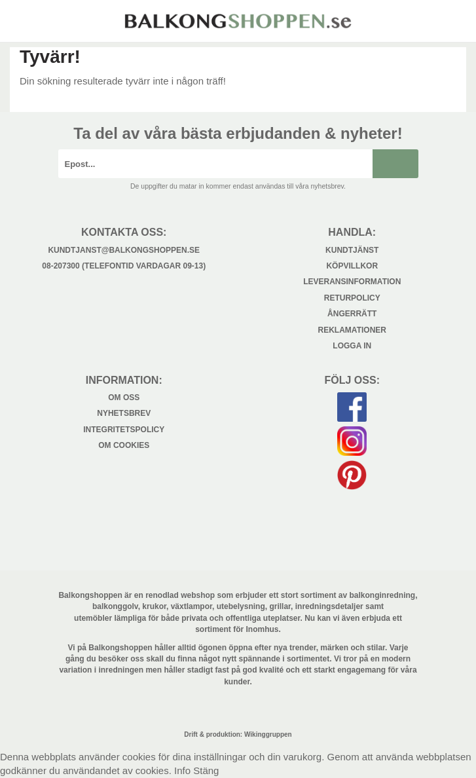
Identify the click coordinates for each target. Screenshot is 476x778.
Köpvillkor (352, 265)
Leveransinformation (352, 281)
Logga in (352, 345)
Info (182, 770)
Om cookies (123, 445)
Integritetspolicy (123, 429)
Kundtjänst (351, 250)
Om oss (123, 397)
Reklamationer (352, 330)
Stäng (206, 770)
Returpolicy (352, 298)
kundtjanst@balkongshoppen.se (124, 250)
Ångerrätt (351, 313)
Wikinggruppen (268, 734)
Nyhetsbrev (124, 413)
